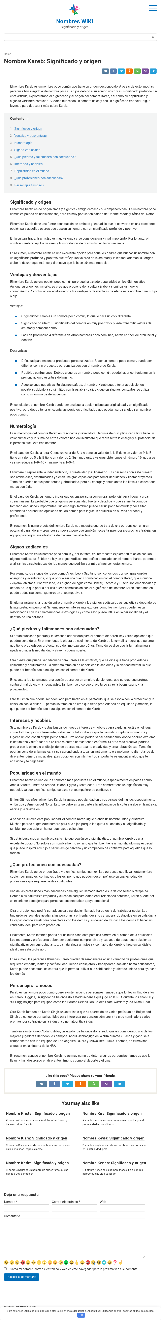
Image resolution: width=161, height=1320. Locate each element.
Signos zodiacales (27, 150)
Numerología (23, 143)
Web (103, 1202)
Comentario (12, 1216)
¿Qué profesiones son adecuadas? (38, 178)
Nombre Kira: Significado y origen (112, 1113)
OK (81, 1315)
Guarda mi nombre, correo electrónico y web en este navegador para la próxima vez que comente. (73, 1269)
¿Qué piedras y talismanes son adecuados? (45, 157)
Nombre (11, 1202)
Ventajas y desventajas (30, 136)
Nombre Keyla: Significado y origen (113, 1138)
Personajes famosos (29, 185)
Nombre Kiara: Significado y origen (36, 1138)
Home (7, 53)
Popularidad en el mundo (31, 171)
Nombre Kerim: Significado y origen (37, 1163)
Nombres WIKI (74, 21)
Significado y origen (28, 129)
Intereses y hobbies (28, 164)
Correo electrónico (66, 1202)
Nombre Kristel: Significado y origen (38, 1113)
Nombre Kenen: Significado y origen (114, 1163)
